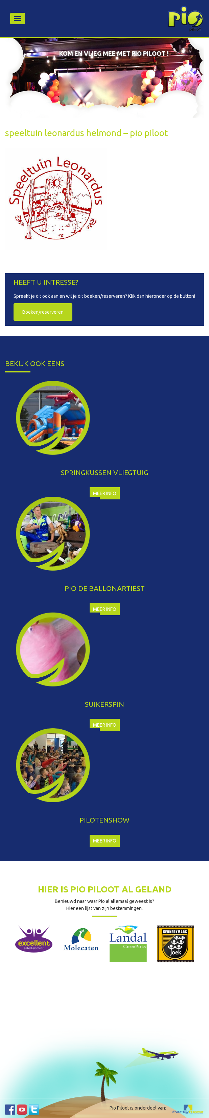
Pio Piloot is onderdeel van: (138, 1108)
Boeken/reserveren (43, 312)
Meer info (104, 493)
